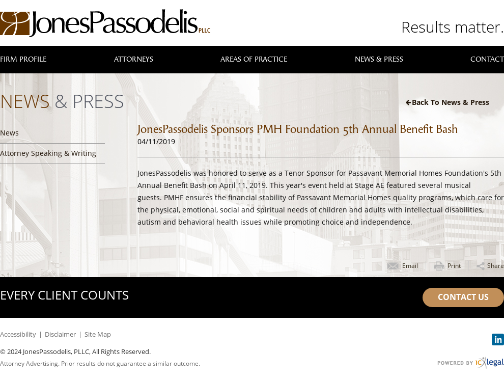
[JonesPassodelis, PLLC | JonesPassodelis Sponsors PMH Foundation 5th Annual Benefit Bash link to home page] (105, 23)
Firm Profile (23, 59)
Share (495, 265)
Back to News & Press (450, 102)
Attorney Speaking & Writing (48, 153)
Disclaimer (60, 334)
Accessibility (18, 334)
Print (454, 265)
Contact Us (463, 297)
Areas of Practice (253, 59)
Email (410, 265)
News (9, 133)
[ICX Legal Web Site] (470, 363)
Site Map (98, 334)
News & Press (379, 59)
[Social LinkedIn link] (498, 339)
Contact (487, 59)
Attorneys (133, 59)
